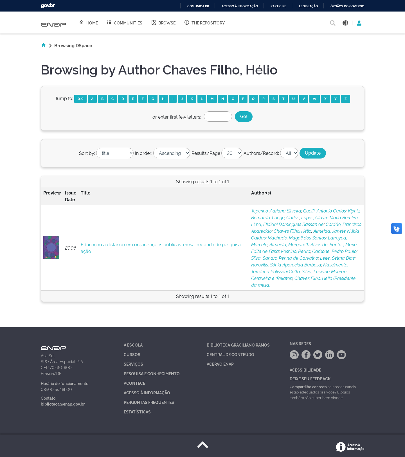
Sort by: (87, 153)
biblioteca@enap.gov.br (63, 403)
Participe (278, 6)
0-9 (80, 98)
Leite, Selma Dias (337, 258)
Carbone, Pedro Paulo (334, 251)
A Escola (133, 344)
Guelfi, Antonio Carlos (324, 210)
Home (88, 22)
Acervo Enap (220, 363)
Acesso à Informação (147, 392)
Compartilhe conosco (308, 386)
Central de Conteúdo (230, 354)
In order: (143, 153)
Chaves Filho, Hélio (292, 231)
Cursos (132, 354)
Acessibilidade (305, 369)
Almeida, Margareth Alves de (298, 244)
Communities (124, 22)
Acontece (134, 383)
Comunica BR (198, 6)
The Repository (204, 22)
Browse (163, 22)
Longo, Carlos (285, 217)
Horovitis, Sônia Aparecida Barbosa (286, 264)
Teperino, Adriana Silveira (276, 210)
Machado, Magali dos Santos (297, 237)
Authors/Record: (261, 153)
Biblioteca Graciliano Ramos (238, 344)
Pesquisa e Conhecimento (152, 373)
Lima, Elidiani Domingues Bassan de (287, 224)
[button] (345, 22)
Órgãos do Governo (347, 6)
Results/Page (206, 153)
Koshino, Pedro (295, 251)
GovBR (48, 5)
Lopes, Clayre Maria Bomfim (329, 217)
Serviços (133, 363)
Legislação (308, 6)
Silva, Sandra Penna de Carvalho (284, 258)
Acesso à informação (240, 6)
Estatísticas (137, 411)
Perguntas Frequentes (149, 402)
